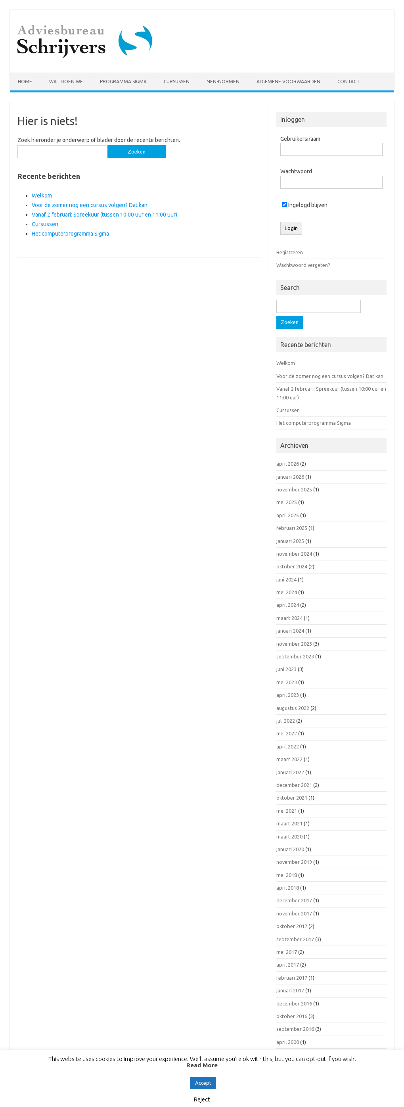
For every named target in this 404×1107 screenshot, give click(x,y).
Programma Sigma (123, 81)
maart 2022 (289, 759)
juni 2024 (286, 579)
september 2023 (295, 656)
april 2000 (287, 1042)
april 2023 (287, 695)
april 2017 (287, 964)
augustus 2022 (292, 708)
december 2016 (294, 1003)
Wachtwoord (296, 171)
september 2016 (295, 1029)
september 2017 (295, 939)
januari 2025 (290, 541)
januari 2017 (290, 990)
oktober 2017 (291, 926)
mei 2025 (286, 502)
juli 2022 (285, 720)
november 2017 (294, 913)
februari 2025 (291, 528)
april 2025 (287, 515)
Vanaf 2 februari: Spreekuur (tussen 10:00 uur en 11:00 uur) (104, 214)
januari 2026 (290, 477)
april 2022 (287, 746)
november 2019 (294, 862)
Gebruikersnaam (300, 139)
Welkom (42, 195)
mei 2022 (286, 733)
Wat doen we (66, 81)
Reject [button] (202, 1099)
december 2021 (294, 785)
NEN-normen (223, 81)
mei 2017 (286, 952)
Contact (348, 81)
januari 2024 (290, 630)
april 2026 (287, 463)
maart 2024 (289, 618)
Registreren (289, 252)
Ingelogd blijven (304, 205)
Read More (202, 1065)
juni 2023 (286, 669)
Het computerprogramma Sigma (70, 233)
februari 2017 (291, 977)
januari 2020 (290, 849)
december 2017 (294, 900)
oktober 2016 (291, 1016)
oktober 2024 (291, 566)
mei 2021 (286, 810)
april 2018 (287, 887)
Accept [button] (203, 1083)
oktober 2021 (291, 797)
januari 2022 (290, 772)
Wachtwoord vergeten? (303, 265)
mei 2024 (286, 592)
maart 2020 (289, 836)
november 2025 (294, 489)
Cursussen (177, 81)
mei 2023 (286, 682)
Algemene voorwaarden (288, 81)
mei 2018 (286, 875)
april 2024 (287, 605)
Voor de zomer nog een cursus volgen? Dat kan (89, 205)
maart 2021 (289, 823)
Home (25, 81)
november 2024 (294, 553)
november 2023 (294, 644)
